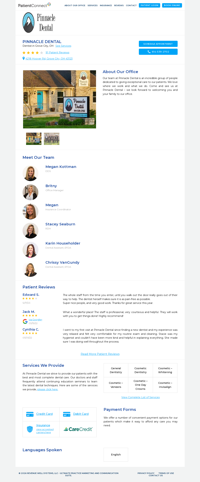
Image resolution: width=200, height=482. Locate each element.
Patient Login (149, 5)
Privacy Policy (146, 473)
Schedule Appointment (158, 44)
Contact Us (156, 475)
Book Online (172, 5)
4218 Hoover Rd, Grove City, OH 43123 (49, 58)
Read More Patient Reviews (100, 354)
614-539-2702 (158, 52)
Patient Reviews (57, 52)
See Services (63, 45)
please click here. (47, 389)
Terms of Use (166, 473)
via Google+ (35, 319)
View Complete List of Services (140, 397)
